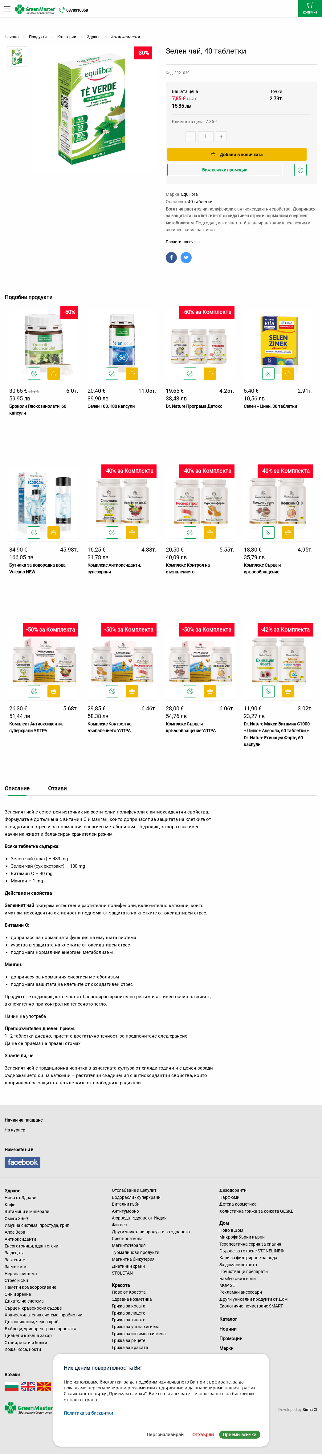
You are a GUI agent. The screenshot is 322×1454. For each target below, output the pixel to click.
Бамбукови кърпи (237, 1278)
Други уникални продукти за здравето (151, 1231)
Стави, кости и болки (26, 1342)
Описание (17, 788)
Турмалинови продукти (135, 1252)
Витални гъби (126, 1204)
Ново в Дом (231, 1230)
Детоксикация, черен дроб (32, 1321)
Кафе (10, 1204)
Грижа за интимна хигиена (139, 1333)
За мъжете (15, 1266)
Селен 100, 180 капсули (111, 406)
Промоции (231, 1338)
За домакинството (238, 1264)
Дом (224, 1223)
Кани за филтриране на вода (248, 1257)
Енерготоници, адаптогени (31, 1245)
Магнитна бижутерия (133, 1259)
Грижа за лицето (128, 1313)
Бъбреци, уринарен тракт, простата (40, 1328)
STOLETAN (122, 1273)
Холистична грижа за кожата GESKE (256, 1211)
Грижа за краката (130, 1347)
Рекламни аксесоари (240, 1292)
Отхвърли (203, 1434)
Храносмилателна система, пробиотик (43, 1314)
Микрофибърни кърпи (242, 1237)
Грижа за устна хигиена (136, 1326)
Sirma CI (310, 1409)
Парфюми (229, 1197)
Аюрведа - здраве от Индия (139, 1217)
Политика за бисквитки (88, 1413)
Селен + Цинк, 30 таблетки (270, 406)
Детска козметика (238, 1204)
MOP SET (228, 1285)
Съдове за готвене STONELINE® (251, 1250)
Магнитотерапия (129, 1245)
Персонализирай (165, 1434)
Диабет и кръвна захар (28, 1335)
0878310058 (77, 10)
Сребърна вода (127, 1238)
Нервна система (21, 1273)
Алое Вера (15, 1232)
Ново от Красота (129, 1292)
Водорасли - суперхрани (136, 1197)
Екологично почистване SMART (251, 1305)
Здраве (12, 1190)
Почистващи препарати (243, 1271)
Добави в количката (237, 154)
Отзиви (57, 788)
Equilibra (189, 194)
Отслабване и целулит (134, 1190)
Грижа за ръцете (128, 1340)
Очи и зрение (18, 1294)
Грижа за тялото (128, 1319)
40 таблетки (200, 201)
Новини (228, 1329)
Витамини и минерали (27, 1211)
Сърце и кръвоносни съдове (33, 1308)
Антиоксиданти (20, 1239)
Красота (121, 1285)
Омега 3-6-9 (16, 1218)
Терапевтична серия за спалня (250, 1244)
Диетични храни (128, 1266)
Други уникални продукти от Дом (253, 1299)
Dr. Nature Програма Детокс (194, 406)
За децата (15, 1252)
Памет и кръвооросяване (30, 1287)
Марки (226, 1348)
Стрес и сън (16, 1280)
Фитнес (119, 1224)
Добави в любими (301, 171)
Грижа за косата (128, 1305)
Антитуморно (125, 1211)
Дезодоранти (233, 1190)
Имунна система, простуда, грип (37, 1225)
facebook (22, 1162)
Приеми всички (240, 1434)
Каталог (228, 1319)
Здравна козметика (132, 1299)
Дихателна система (24, 1301)
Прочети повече (183, 241)
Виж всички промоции (224, 169)
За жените (15, 1259)
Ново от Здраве (20, 1197)
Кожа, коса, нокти (23, 1349)
